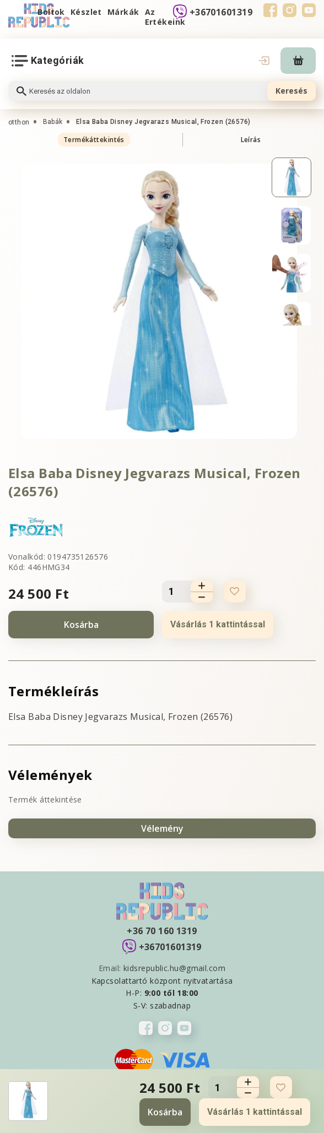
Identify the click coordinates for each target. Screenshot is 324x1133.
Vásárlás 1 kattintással (217, 624)
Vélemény (162, 828)
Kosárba (81, 625)
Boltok (51, 12)
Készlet (86, 12)
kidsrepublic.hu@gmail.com (174, 968)
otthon (19, 122)
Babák (53, 122)
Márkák (123, 12)
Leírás (251, 139)
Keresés (291, 90)
